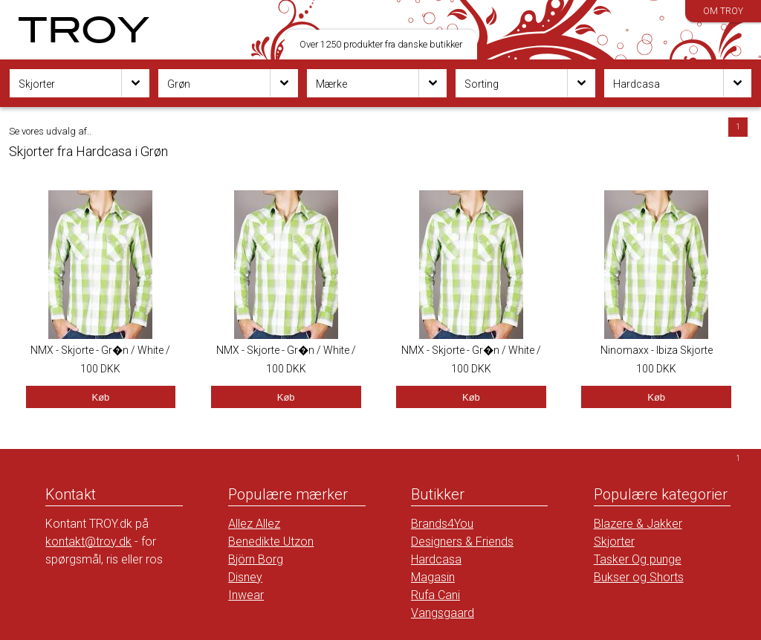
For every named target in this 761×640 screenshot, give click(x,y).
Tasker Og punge (637, 559)
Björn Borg (255, 559)
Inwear (246, 595)
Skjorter (614, 541)
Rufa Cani (435, 595)
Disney (245, 577)
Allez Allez (254, 524)
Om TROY (723, 11)
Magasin (433, 577)
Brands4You (442, 524)
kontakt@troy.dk (88, 541)
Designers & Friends (462, 541)
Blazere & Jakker (638, 524)
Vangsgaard (442, 613)
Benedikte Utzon (271, 541)
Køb (100, 397)
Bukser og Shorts (639, 577)
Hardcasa (436, 559)
